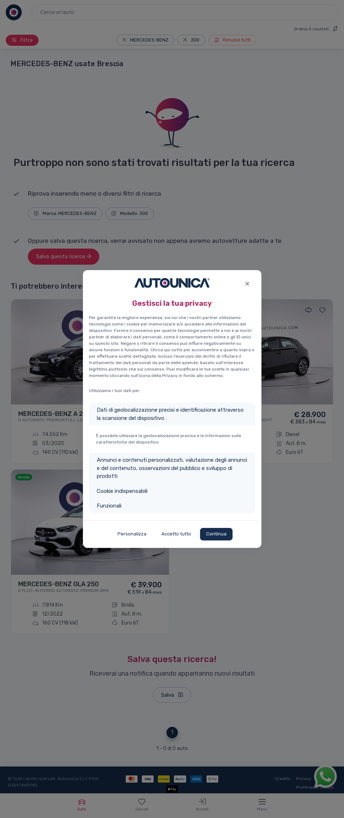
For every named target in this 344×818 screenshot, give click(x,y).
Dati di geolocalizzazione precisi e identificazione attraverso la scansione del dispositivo (170, 414)
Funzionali (109, 506)
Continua (216, 534)
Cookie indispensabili (122, 491)
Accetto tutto (176, 534)
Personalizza (132, 534)
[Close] (247, 282)
